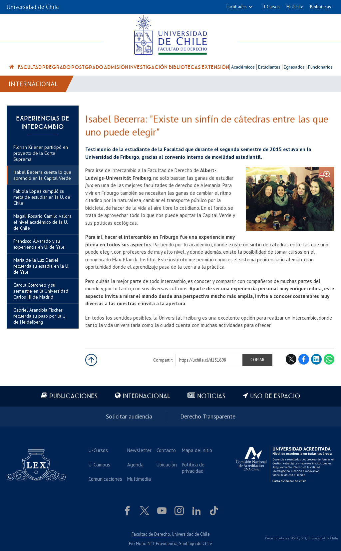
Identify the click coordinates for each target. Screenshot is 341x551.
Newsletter (139, 450)
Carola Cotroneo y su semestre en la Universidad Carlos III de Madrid (40, 291)
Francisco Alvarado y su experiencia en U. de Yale (39, 244)
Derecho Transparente (207, 416)
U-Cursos (271, 7)
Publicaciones (73, 396)
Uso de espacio (275, 396)
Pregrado (56, 67)
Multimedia (139, 479)
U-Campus (99, 464)
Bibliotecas (320, 7)
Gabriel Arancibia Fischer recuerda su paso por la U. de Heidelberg (39, 316)
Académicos (243, 67)
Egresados (294, 67)
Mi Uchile (294, 7)
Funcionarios (320, 67)
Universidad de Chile (322, 538)
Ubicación (167, 464)
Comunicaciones (105, 479)
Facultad (30, 67)
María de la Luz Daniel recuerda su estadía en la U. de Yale (41, 266)
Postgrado (87, 67)
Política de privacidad (193, 467)
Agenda (135, 464)
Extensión (215, 67)
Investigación (148, 67)
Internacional (33, 84)
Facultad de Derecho (151, 534)
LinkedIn (316, 359)
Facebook (303, 359)
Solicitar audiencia (129, 416)
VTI (303, 538)
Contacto (166, 450)
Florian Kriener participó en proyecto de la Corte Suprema (40, 153)
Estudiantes (269, 67)
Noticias (211, 396)
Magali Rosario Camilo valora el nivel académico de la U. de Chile (42, 222)
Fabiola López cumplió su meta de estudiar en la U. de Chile (41, 197)
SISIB (294, 538)
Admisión (116, 67)
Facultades (236, 7)
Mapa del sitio (197, 450)
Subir (91, 360)
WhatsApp (329, 359)
